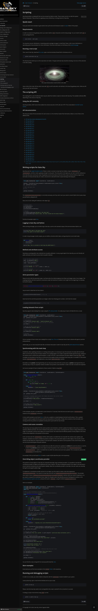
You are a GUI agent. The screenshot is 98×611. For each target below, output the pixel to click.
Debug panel (5, 70)
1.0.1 (30, 163)
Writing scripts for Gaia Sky (9, 85)
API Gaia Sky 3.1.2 (33, 148)
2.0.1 (73, 161)
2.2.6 (33, 161)
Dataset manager (5, 36)
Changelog (4, 115)
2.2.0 (41, 161)
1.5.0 (78, 161)
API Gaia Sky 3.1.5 (33, 143)
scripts (69, 25)
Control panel (5, 45)
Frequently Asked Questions (7, 110)
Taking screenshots (6, 93)
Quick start (5, 81)
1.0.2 (87, 161)
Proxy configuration (6, 34)
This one (59, 339)
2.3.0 (30, 161)
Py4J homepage (77, 45)
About (2, 117)
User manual (4, 25)
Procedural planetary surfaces (8, 98)
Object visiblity (5, 51)
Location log (5, 68)
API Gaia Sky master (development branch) (39, 119)
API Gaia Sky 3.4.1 (33, 128)
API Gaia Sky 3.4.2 (33, 126)
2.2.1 (38, 161)
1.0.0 (33, 163)
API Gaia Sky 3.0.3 (33, 154)
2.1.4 (53, 161)
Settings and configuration (8, 27)
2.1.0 (64, 161)
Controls (3, 38)
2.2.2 (35, 161)
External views (5, 72)
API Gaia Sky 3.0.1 (33, 158)
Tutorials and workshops (6, 108)
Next (86, 6)
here (40, 219)
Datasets (4, 53)
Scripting (4, 79)
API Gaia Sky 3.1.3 (33, 147)
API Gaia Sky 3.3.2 (33, 132)
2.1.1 (61, 161)
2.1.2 (58, 161)
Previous (29, 6)
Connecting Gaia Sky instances (9, 74)
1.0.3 (84, 161)
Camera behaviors (6, 42)
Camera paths (5, 77)
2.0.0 (75, 161)
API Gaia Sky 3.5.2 (33, 121)
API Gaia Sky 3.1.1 (33, 150)
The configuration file (6, 29)
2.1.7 (44, 161)
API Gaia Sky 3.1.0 (33, 152)
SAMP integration (6, 95)
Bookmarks (4, 64)
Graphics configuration (7, 32)
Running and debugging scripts (10, 87)
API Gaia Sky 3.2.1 (33, 137)
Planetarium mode (6, 57)
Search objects (5, 47)
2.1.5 (50, 161)
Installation (3, 19)
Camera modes (5, 40)
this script (44, 52)
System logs (4, 100)
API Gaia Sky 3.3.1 (33, 134)
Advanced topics (4, 104)
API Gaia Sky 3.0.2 (33, 156)
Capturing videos (5, 91)
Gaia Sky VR (3, 106)
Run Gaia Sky (4, 23)
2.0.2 (70, 161)
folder (54, 569)
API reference (5, 113)
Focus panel (4, 49)
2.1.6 (47, 161)
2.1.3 (55, 161)
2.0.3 (67, 161)
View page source (84, 3)
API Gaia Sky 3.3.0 (33, 136)
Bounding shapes (6, 66)
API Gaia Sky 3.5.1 (33, 123)
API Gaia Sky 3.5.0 (33, 124)
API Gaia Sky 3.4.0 (33, 130)
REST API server (5, 89)
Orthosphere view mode (8, 62)
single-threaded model (39, 171)
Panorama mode (5, 59)
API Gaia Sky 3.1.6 (33, 141)
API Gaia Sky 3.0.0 (33, 160)
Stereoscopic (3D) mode (7, 55)
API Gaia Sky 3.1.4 (33, 145)
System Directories (5, 21)
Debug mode (5, 102)
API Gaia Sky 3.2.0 (33, 139)
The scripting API (7, 83)
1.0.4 (81, 161)
